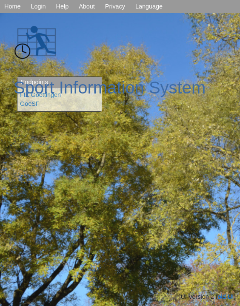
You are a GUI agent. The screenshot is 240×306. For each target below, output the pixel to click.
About (87, 6)
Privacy (115, 6)
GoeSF (30, 103)
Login (38, 6)
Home (12, 6)
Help (62, 6)
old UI (226, 296)
